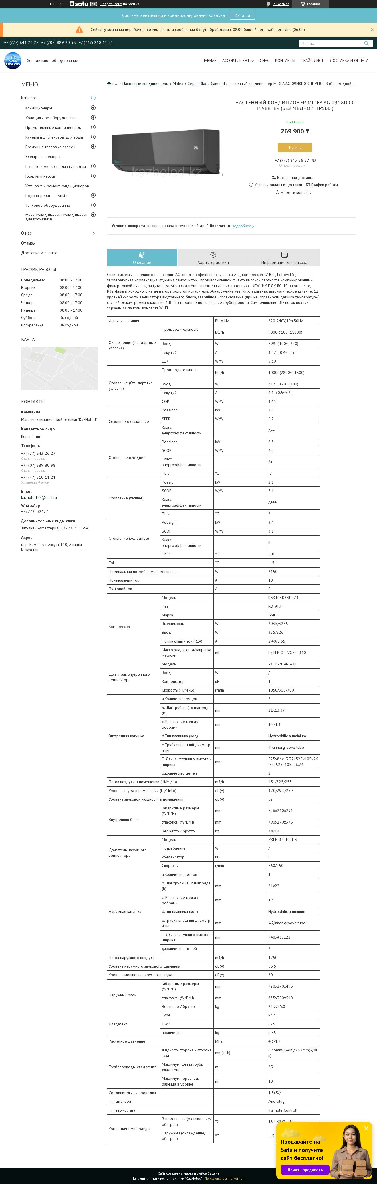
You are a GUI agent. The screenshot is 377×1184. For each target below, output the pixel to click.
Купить (295, 147)
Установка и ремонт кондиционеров (57, 185)
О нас (263, 60)
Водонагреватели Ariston (47, 195)
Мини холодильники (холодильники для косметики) (56, 217)
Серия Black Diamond (206, 84)
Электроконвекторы (42, 156)
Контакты (285, 60)
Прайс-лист (312, 60)
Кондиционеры (38, 108)
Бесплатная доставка (295, 177)
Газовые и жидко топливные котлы (55, 166)
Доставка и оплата (349, 60)
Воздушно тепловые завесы (50, 146)
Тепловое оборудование (47, 205)
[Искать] (366, 43)
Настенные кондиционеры (145, 84)
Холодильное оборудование (51, 117)
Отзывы (28, 243)
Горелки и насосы (40, 176)
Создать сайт (111, 4)
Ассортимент (236, 60)
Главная (209, 60)
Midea (178, 84)
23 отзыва (281, 4)
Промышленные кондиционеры (53, 127)
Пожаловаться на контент (225, 1178)
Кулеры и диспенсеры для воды (54, 137)
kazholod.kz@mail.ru (39, 497)
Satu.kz (213, 1173)
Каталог (243, 15)
